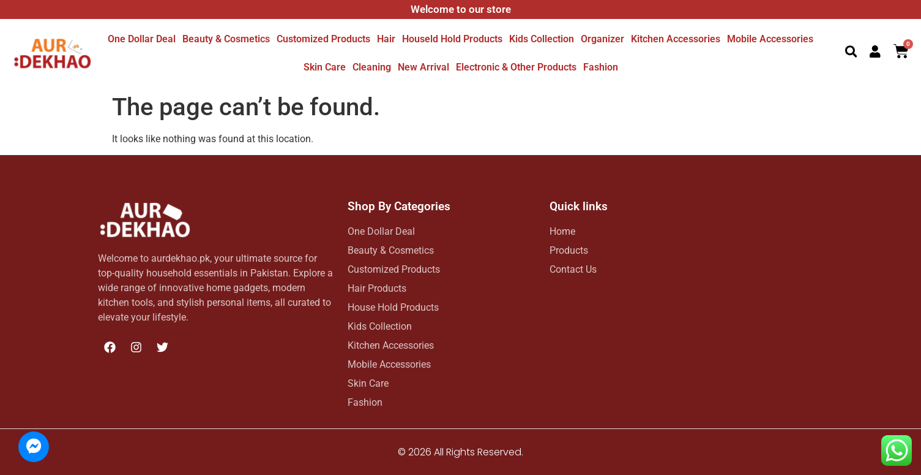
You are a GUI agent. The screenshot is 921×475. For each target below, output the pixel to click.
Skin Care (325, 67)
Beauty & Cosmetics (226, 39)
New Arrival (423, 67)
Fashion (600, 67)
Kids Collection (541, 39)
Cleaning (371, 67)
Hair (386, 39)
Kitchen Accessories (675, 39)
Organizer (602, 39)
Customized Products (323, 39)
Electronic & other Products (516, 67)
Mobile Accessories (770, 39)
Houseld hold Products (452, 39)
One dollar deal (142, 39)
